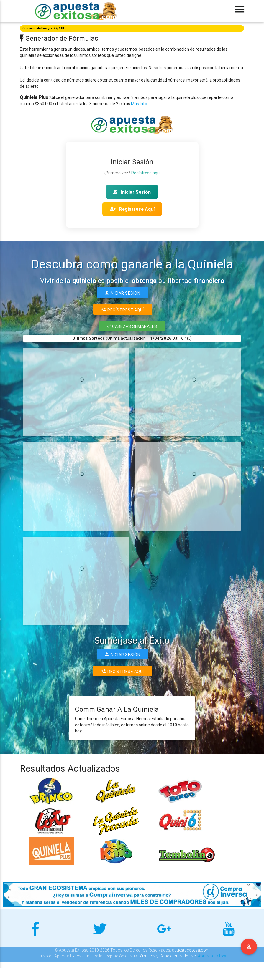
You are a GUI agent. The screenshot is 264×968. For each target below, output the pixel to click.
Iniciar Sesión (132, 192)
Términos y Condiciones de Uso (167, 956)
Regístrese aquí (145, 172)
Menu (249, 947)
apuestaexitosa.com (191, 950)
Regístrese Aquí (132, 209)
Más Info (139, 103)
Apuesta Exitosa (212, 956)
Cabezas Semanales (132, 326)
